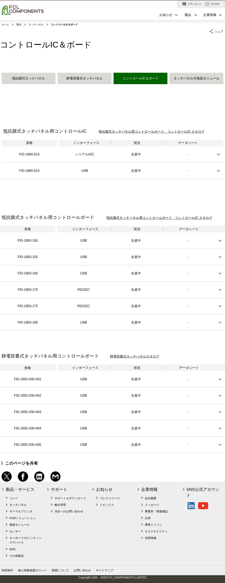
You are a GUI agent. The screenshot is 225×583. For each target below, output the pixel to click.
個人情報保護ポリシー (32, 570)
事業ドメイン (153, 524)
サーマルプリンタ (20, 511)
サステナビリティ (156, 531)
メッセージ (152, 504)
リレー (13, 498)
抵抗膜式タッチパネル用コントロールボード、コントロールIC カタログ (151, 131)
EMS (12, 549)
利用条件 (7, 570)
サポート (59, 489)
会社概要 (150, 498)
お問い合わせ (82, 570)
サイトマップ (104, 570)
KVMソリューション (22, 518)
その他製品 (16, 555)
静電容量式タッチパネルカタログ (134, 356)
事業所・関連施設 (156, 511)
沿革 (148, 518)
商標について (60, 570)
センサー (15, 531)
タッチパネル (18, 504)
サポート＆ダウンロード (70, 498)
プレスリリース (110, 498)
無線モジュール (19, 524)
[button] (212, 4)
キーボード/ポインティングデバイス (25, 540)
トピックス (107, 504)
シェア (219, 31)
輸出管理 (60, 504)
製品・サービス (20, 489)
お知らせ (104, 489)
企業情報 (149, 489)
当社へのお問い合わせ (69, 511)
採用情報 (150, 538)
